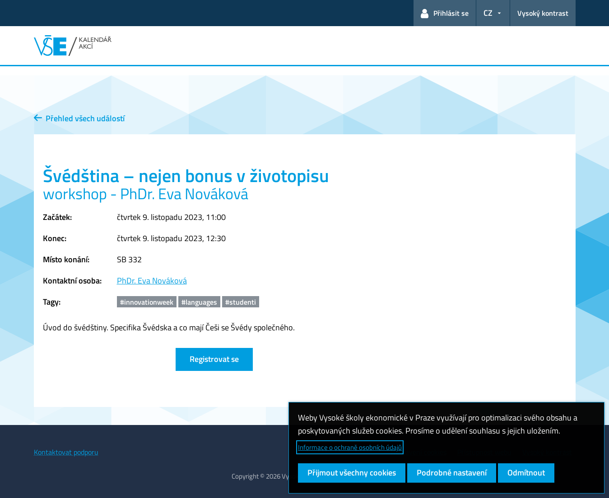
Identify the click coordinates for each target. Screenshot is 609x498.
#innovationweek (146, 302)
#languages (199, 302)
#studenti (240, 302)
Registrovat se (214, 359)
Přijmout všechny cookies (351, 472)
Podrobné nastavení (452, 472)
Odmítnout (526, 472)
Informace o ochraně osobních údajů (350, 447)
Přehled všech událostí (79, 118)
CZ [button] (488, 13)
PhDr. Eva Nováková (152, 280)
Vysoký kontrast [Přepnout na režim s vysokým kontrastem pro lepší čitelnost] (542, 13)
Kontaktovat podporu (66, 452)
